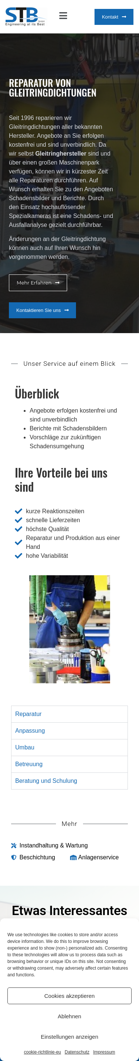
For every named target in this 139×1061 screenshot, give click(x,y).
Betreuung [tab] (29, 764)
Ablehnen (69, 1016)
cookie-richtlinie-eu (42, 1052)
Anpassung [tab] (30, 731)
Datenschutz (77, 1052)
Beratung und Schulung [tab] (46, 781)
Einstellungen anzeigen (69, 1037)
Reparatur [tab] (28, 714)
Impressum (104, 1052)
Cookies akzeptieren (69, 996)
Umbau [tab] (24, 747)
